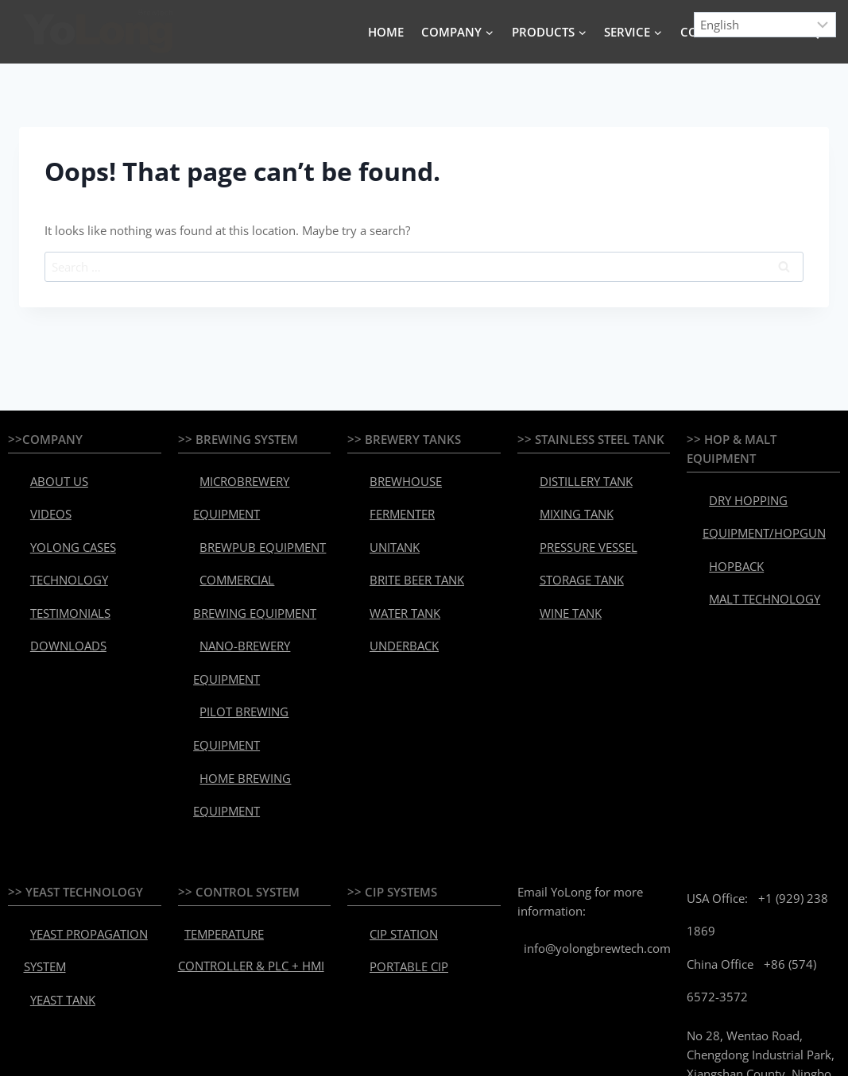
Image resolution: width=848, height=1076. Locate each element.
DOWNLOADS (56, 579)
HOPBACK (726, 536)
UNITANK (385, 517)
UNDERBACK (393, 579)
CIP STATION (393, 792)
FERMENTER (392, 496)
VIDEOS (42, 496)
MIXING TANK (565, 496)
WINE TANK (559, 558)
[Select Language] (765, 24)
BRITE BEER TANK (404, 537)
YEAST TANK (52, 834)
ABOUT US (48, 476)
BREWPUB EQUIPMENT (247, 517)
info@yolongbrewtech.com (590, 806)
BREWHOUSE (394, 476)
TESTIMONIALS (59, 558)
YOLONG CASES (61, 517)
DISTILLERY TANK (573, 476)
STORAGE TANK (569, 537)
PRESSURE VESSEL (575, 517)
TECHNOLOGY (57, 537)
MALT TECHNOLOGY (751, 557)
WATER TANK (394, 558)
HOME (386, 32)
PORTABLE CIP (397, 813)
